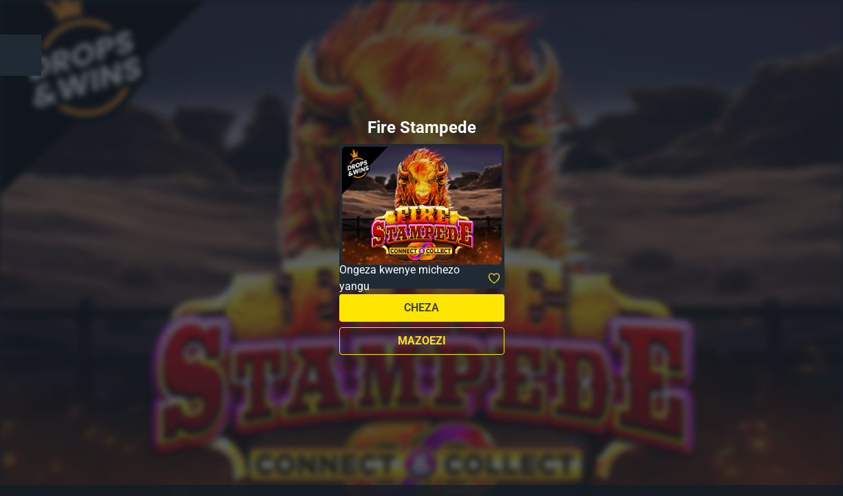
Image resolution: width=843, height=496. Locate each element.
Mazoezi (422, 340)
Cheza (421, 307)
